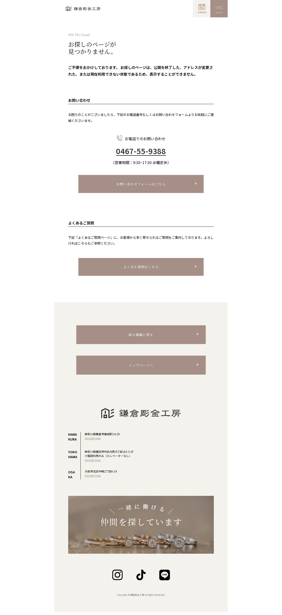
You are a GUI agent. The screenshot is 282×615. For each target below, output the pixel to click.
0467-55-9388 (141, 151)
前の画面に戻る (141, 334)
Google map (93, 438)
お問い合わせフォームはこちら (141, 184)
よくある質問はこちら (141, 266)
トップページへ (141, 365)
